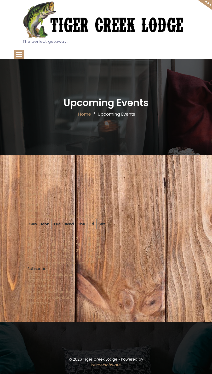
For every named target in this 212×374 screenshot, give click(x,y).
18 (41, 251)
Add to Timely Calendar (50, 274)
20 (65, 251)
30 (99, 257)
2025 (89, 216)
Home (84, 114)
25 (41, 257)
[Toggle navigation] (19, 54)
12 (53, 244)
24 (30, 257)
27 (65, 257)
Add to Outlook (42, 286)
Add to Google (41, 280)
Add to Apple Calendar (49, 291)
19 (54, 251)
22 (90, 251)
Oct (41, 216)
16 (98, 244)
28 (78, 257)
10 (30, 244)
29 (90, 257)
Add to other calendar (49, 297)
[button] (37, 268)
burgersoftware (106, 365)
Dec (81, 216)
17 (29, 251)
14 (78, 244)
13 (65, 244)
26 (54, 257)
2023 (33, 216)
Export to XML (40, 303)
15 (90, 244)
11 (40, 244)
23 (99, 251)
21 (78, 251)
